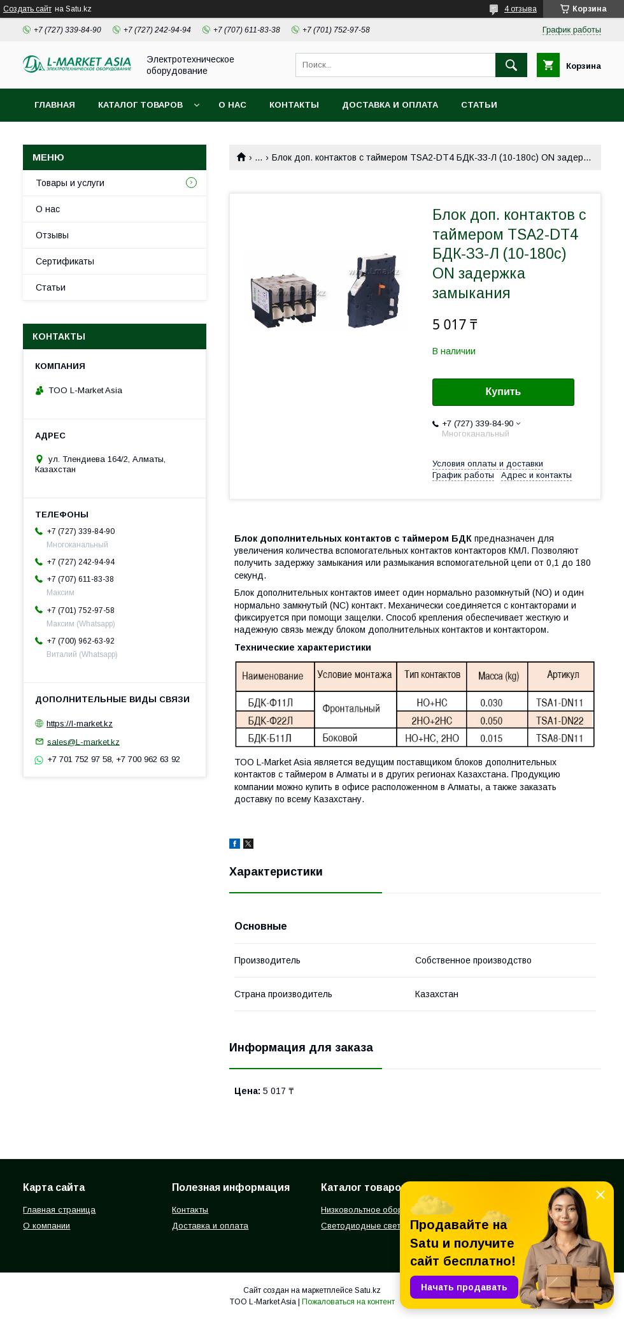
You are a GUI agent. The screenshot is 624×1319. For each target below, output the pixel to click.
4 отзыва (520, 8)
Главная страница (59, 1209)
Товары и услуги (70, 183)
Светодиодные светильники (376, 1225)
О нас (232, 105)
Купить (503, 391)
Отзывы (52, 235)
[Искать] (511, 65)
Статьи (479, 105)
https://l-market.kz (79, 723)
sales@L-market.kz (83, 741)
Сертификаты (65, 261)
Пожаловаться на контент (348, 1301)
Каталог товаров (140, 105)
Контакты (294, 105)
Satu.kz (368, 1290)
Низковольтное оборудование (381, 1209)
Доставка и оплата (390, 105)
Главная (54, 105)
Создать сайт (27, 8)
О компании (46, 1225)
